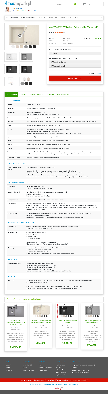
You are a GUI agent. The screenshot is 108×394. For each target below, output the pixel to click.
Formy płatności (27, 365)
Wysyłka (25, 367)
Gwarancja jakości (36, 94)
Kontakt (8, 367)
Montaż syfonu (43, 370)
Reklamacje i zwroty (28, 370)
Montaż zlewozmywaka (45, 367)
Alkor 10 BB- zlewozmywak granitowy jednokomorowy (16, 322)
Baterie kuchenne (58, 62)
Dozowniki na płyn (58, 66)
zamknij (84, 380)
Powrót (99, 18)
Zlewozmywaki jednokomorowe (33, 18)
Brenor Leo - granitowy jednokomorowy (92, 321)
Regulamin (9, 370)
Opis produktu (11, 94)
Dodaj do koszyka (75, 78)
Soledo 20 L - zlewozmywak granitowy (67, 321)
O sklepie (8, 365)
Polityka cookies (60, 370)
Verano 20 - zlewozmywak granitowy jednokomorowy (41, 321)
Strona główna (12, 18)
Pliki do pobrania (63, 94)
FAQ (40, 365)
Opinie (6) (23, 94)
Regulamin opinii (60, 375)
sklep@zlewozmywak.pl (82, 370)
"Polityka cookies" (74, 380)
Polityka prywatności (61, 372)
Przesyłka (50, 94)
